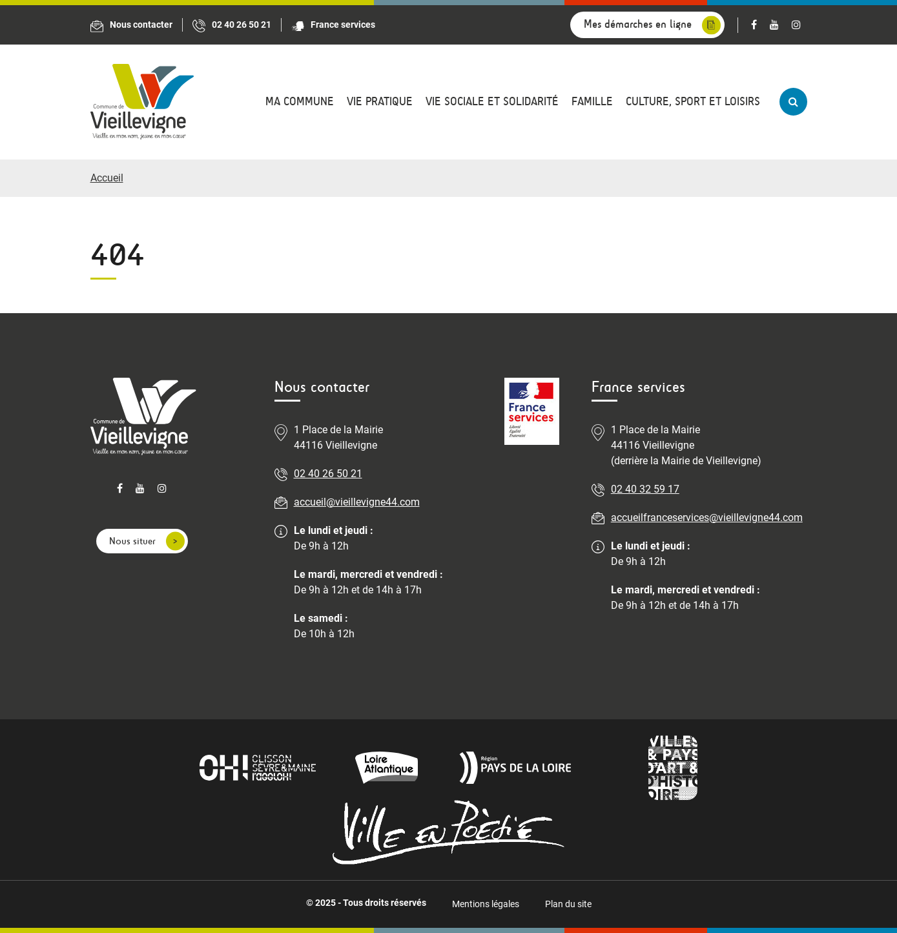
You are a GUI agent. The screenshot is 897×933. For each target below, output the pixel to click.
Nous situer (132, 541)
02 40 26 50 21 (328, 473)
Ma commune (299, 101)
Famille (592, 101)
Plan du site (568, 904)
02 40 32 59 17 (645, 489)
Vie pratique (380, 101)
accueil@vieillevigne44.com (357, 502)
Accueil (106, 178)
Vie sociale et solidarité (492, 101)
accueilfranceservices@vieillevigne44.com (707, 517)
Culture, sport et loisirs (693, 101)
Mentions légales (485, 904)
